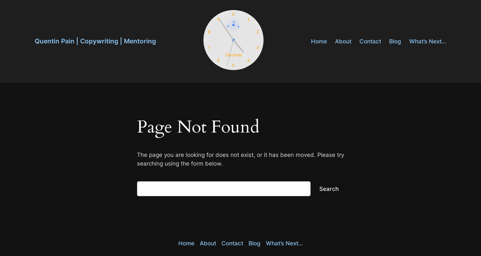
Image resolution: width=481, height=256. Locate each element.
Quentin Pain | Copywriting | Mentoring (95, 41)
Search (329, 189)
